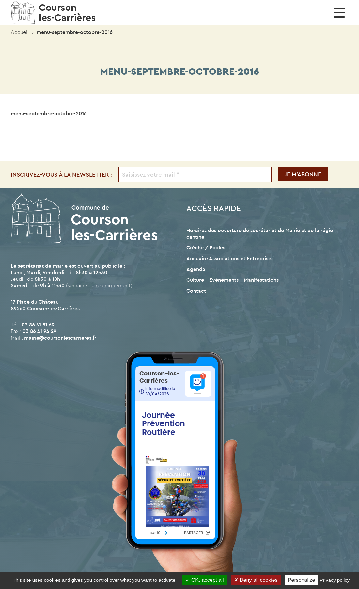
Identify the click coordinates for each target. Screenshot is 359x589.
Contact (196, 290)
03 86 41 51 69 (38, 324)
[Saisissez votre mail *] (195, 174)
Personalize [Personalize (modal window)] (301, 580)
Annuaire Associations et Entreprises (229, 258)
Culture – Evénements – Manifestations (232, 280)
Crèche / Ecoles (205, 247)
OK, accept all (204, 580)
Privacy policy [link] (335, 580)
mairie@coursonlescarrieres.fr (60, 337)
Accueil (20, 32)
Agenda (195, 269)
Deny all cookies (256, 580)
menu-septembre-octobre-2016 (49, 113)
